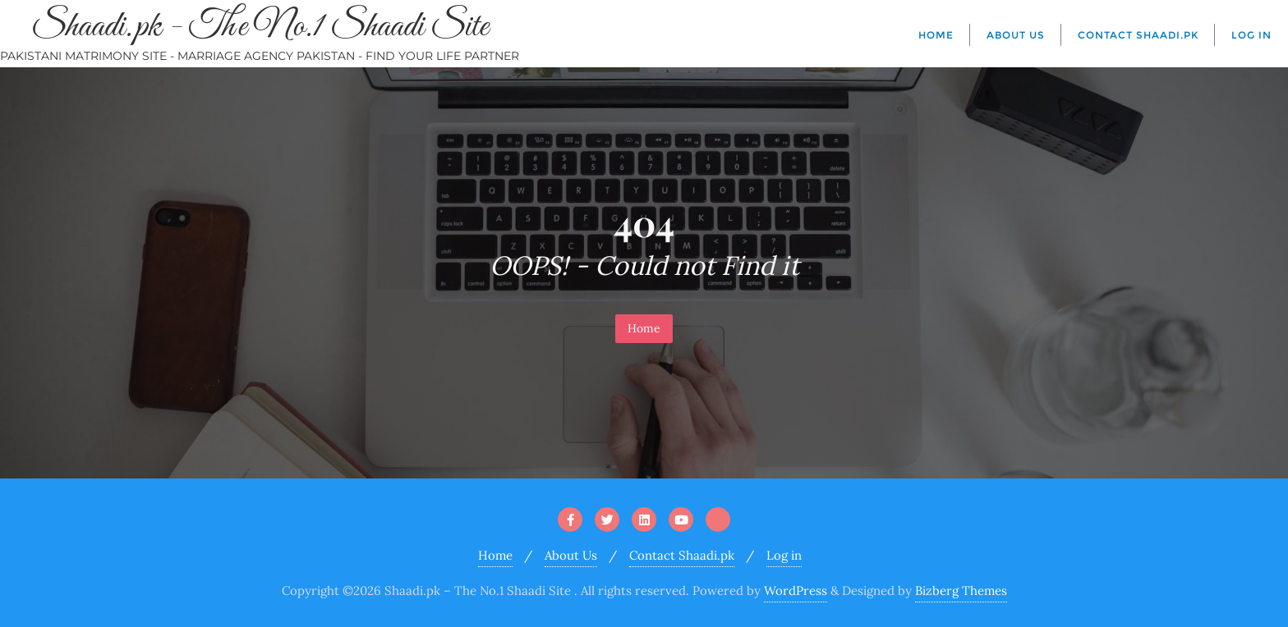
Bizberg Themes (961, 590)
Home (644, 328)
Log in (784, 555)
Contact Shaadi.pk (681, 555)
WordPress (795, 590)
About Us (571, 555)
